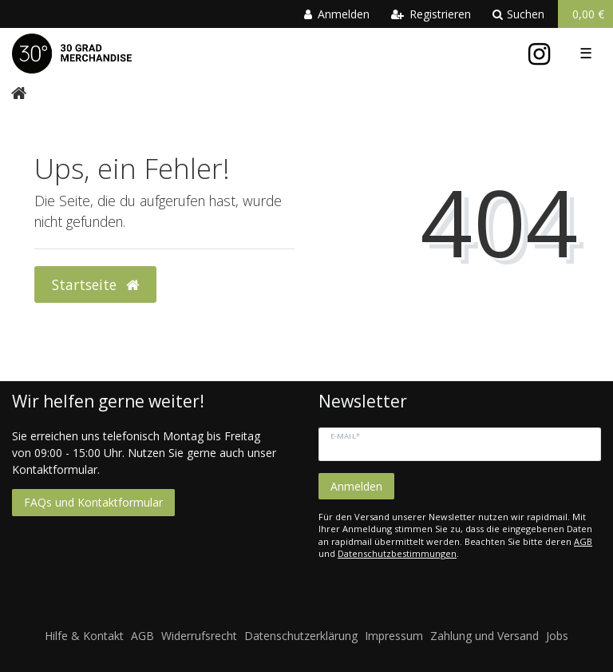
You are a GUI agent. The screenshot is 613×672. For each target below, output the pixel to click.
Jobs (557, 635)
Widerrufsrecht (199, 635)
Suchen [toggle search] (518, 14)
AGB (583, 541)
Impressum (394, 635)
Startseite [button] (95, 284)
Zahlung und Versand (484, 635)
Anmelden (356, 486)
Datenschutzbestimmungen (397, 553)
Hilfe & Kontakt (84, 635)
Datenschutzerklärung (301, 635)
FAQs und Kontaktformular (93, 502)
